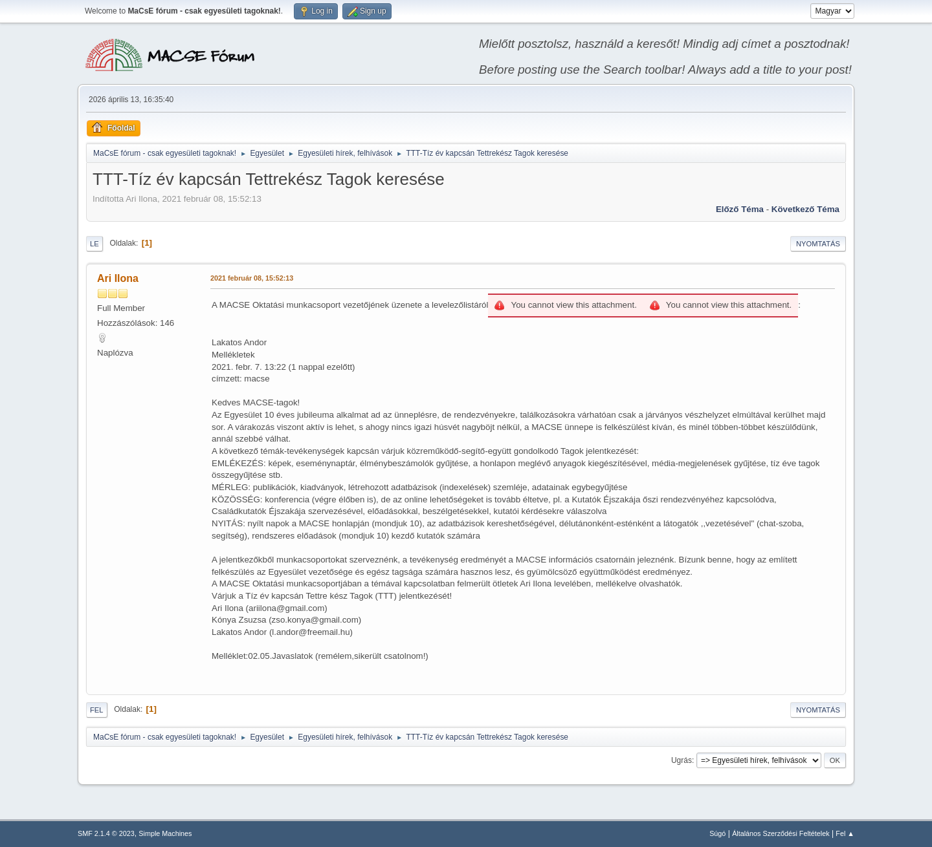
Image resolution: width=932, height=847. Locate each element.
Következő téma (805, 209)
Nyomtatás (818, 244)
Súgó (717, 833)
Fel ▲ (845, 833)
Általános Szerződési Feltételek (780, 833)
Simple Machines (165, 833)
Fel (97, 710)
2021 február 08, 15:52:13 (251, 278)
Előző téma (740, 209)
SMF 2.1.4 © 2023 (106, 833)
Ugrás (681, 760)
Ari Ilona (118, 278)
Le (94, 244)
